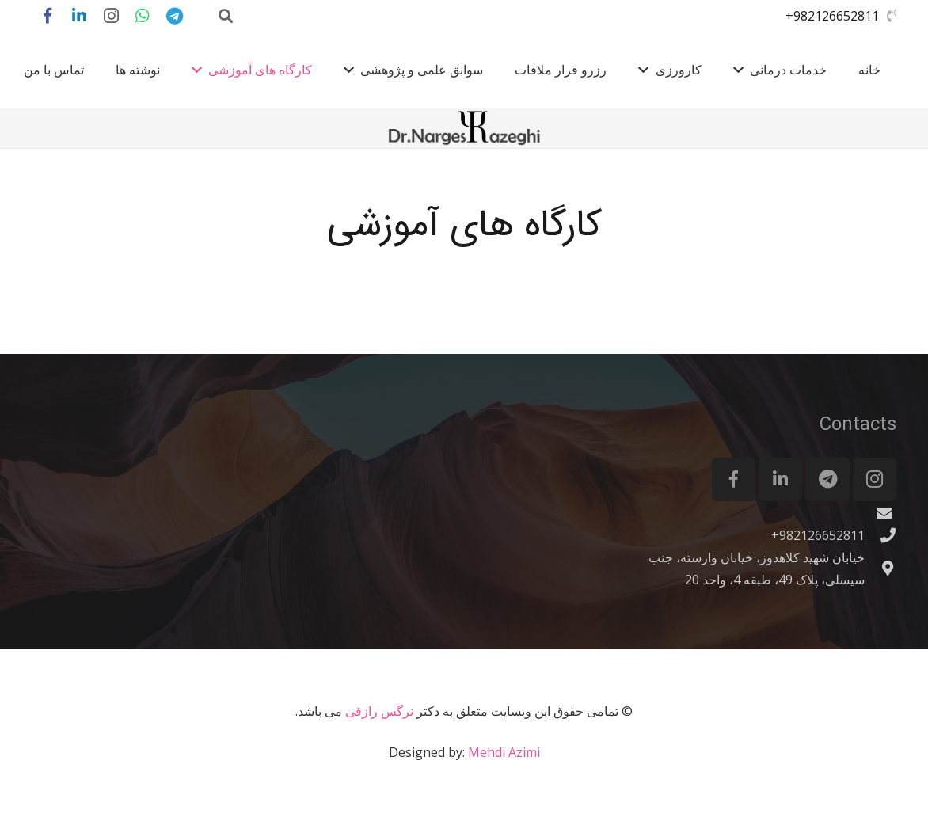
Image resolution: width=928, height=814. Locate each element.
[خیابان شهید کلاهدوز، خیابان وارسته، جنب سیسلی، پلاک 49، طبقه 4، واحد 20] (880, 568)
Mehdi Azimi (504, 752)
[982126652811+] (880, 534)
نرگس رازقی (379, 711)
